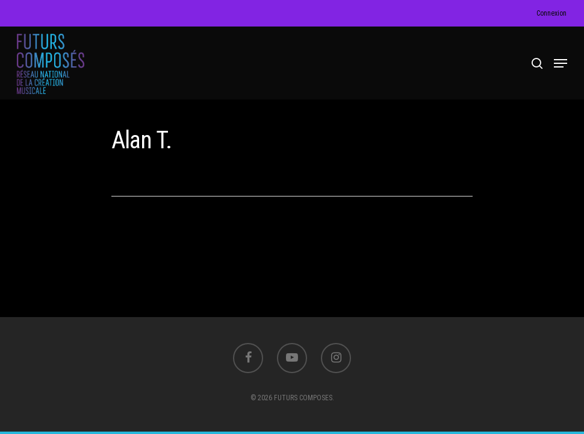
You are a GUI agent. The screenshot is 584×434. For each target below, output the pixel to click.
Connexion (551, 13)
